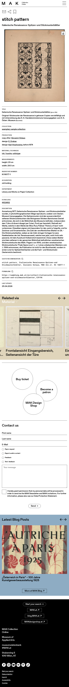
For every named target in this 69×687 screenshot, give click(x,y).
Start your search (34, 603)
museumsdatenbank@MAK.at (12, 646)
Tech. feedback (10, 461)
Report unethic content (12, 453)
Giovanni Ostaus (18, 138)
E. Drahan (12, 141)
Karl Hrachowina (15, 145)
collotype (16, 153)
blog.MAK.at (34, 615)
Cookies (5, 683)
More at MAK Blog (34, 594)
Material (8, 302)
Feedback (8, 457)
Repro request (9, 449)
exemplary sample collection (13, 129)
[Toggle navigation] (64, 3)
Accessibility (6, 680)
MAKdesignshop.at (34, 621)
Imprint (4, 677)
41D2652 (6, 202)
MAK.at (34, 609)
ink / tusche (7, 153)
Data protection (7, 674)
